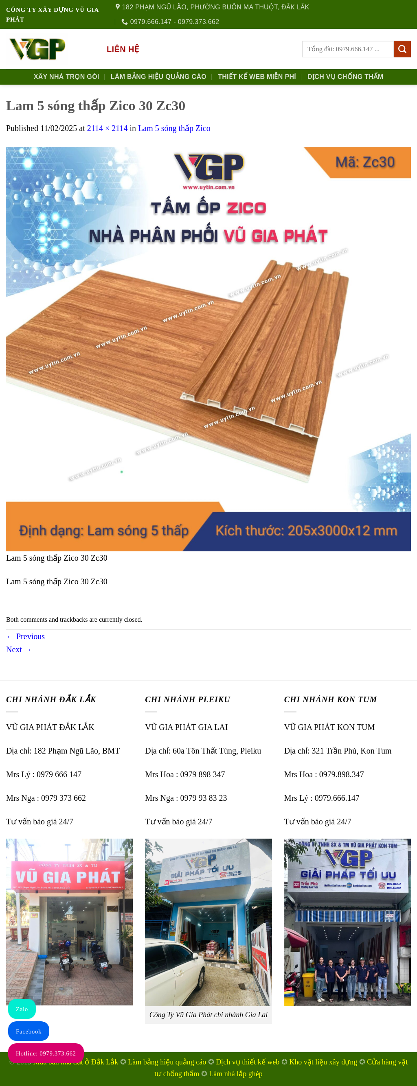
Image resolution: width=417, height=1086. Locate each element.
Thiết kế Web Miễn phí (257, 76)
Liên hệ (123, 49)
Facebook (29, 1031)
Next (19, 649)
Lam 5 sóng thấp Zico (174, 128)
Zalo (22, 1009)
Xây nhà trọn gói (66, 76)
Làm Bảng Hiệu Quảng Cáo (158, 76)
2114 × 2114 (107, 128)
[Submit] (402, 49)
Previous (25, 636)
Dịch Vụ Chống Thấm (345, 76)
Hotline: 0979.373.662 (46, 1053)
